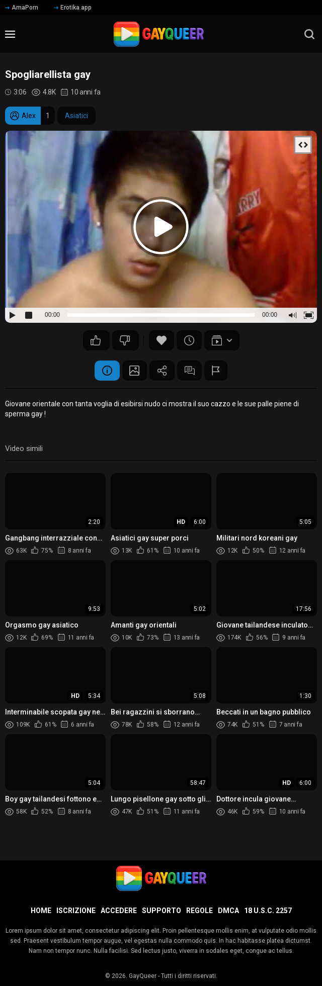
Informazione (107, 371)
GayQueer (142, 975)
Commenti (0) (190, 371)
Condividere (162, 371)
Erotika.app (73, 7)
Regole (199, 911)
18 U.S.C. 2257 (268, 911)
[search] (309, 34)
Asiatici (76, 116)
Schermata (134, 371)
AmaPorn (21, 7)
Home (41, 911)
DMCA (228, 911)
